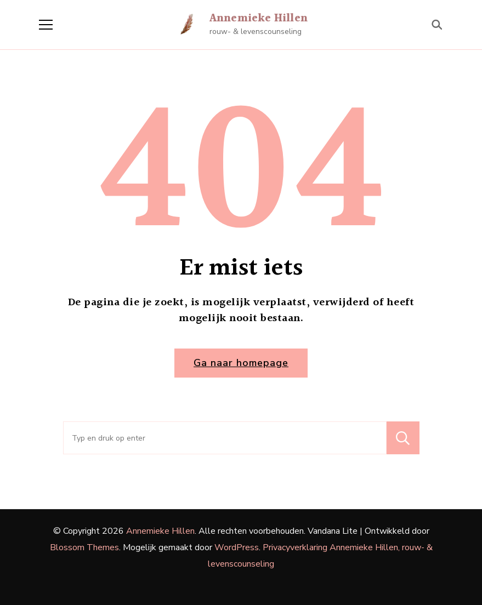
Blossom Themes (84, 547)
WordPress (236, 547)
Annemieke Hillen (258, 18)
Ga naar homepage (241, 362)
